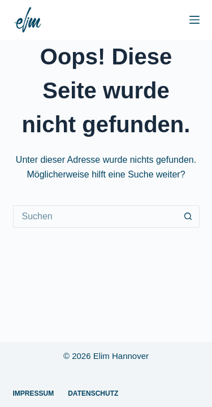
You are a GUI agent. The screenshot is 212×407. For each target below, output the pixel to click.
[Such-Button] (188, 216)
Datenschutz (93, 393)
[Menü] (194, 20)
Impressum (33, 393)
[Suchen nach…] (95, 216)
